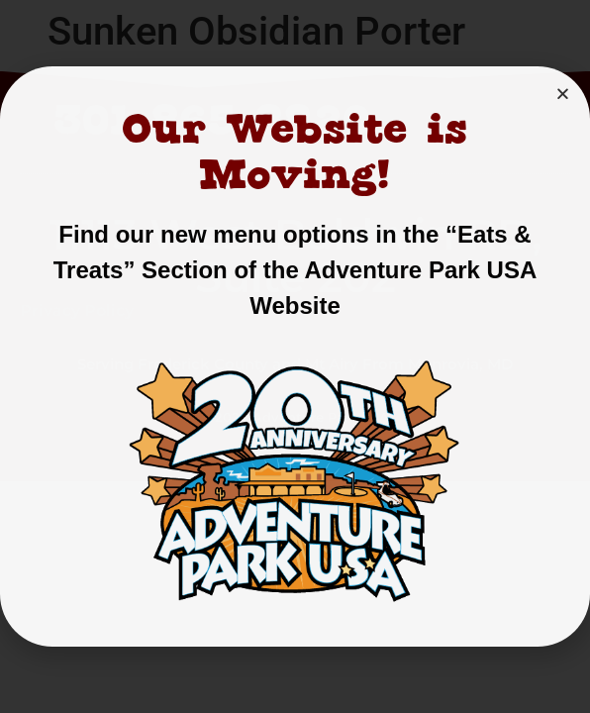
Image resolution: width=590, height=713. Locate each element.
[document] (295, 356)
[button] (562, 93)
